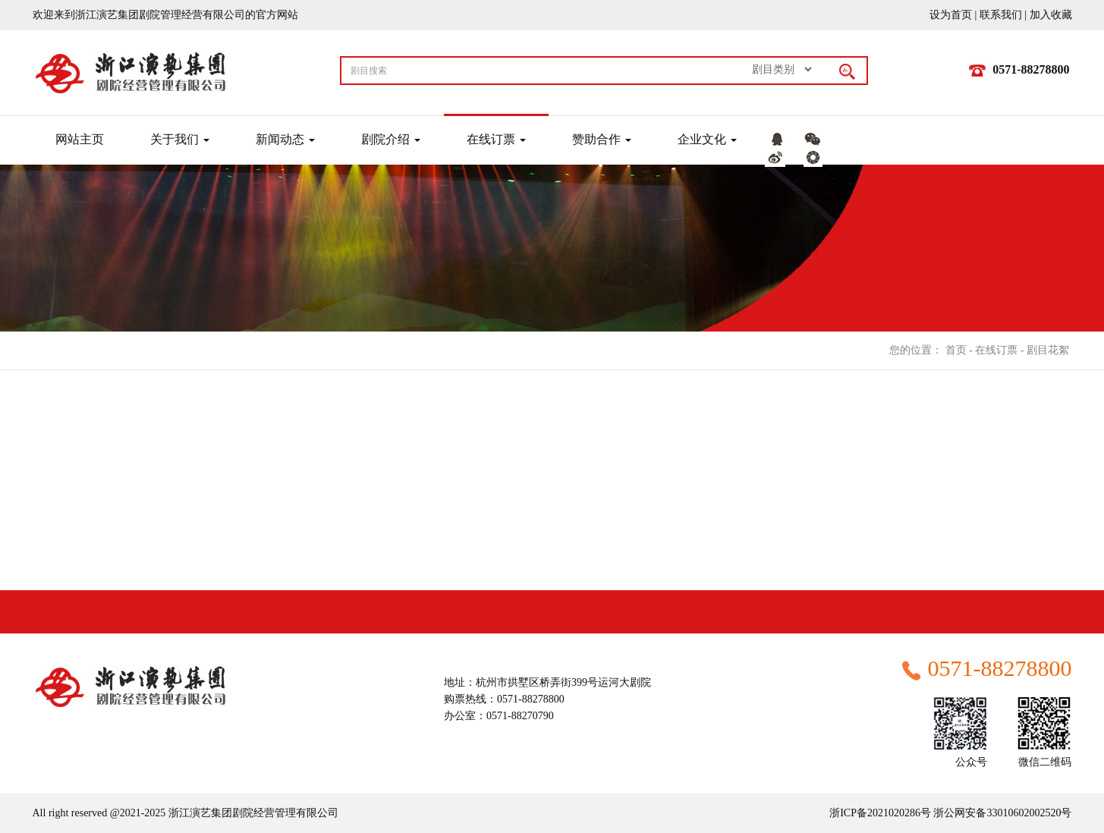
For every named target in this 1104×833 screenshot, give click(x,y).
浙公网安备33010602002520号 (1001, 813)
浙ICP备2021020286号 (880, 813)
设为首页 (950, 14)
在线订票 (996, 350)
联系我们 (1001, 14)
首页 (956, 350)
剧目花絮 (1048, 350)
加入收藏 (1051, 14)
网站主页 (79, 139)
